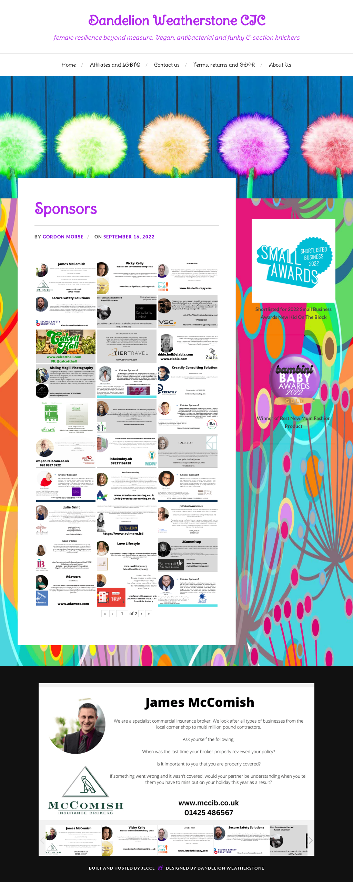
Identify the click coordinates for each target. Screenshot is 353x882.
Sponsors (66, 208)
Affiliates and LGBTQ (115, 64)
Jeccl (148, 868)
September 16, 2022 (129, 236)
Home (69, 64)
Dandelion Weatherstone (231, 868)
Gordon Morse (63, 236)
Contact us (167, 64)
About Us (280, 64)
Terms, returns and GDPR (224, 64)
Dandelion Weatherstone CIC (176, 20)
